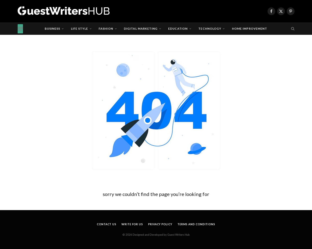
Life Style (79, 28)
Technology (209, 28)
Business (52, 28)
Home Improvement (249, 28)
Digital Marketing (141, 28)
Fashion (106, 28)
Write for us (132, 224)
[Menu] (20, 28)
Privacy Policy (160, 224)
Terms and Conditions (196, 224)
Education (178, 28)
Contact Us (106, 224)
